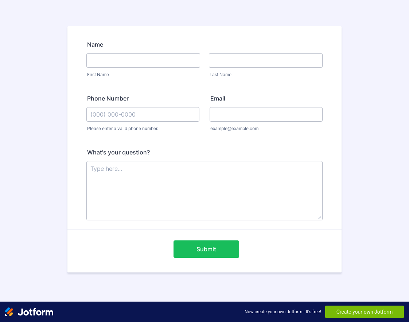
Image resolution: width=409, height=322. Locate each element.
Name (95, 44)
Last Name (220, 74)
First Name (98, 74)
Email (217, 98)
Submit (206, 249)
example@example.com (234, 128)
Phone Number (108, 98)
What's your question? (118, 152)
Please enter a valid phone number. (122, 128)
